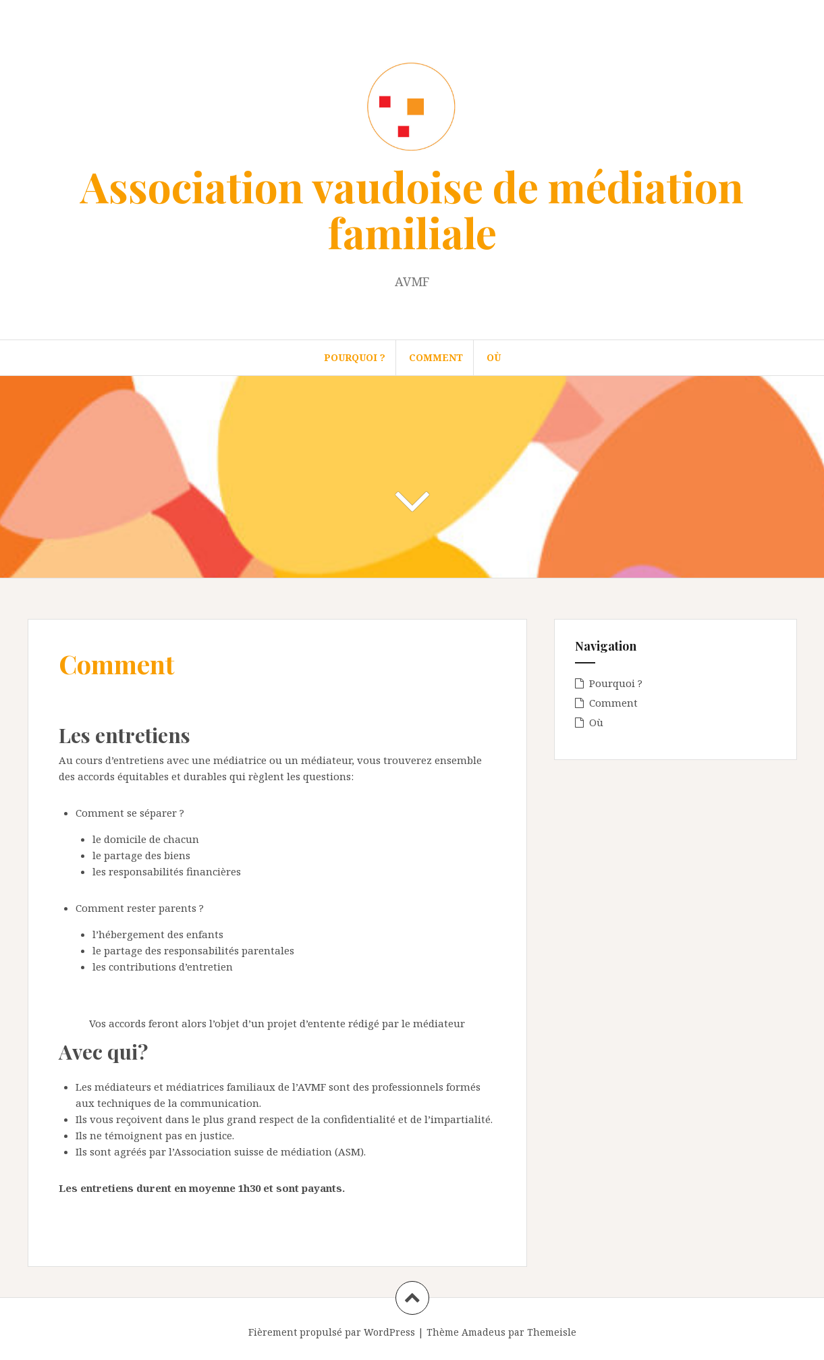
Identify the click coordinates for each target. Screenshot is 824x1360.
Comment (436, 357)
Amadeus (483, 1332)
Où (494, 357)
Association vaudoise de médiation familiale (412, 209)
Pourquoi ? (354, 357)
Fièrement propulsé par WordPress (331, 1332)
